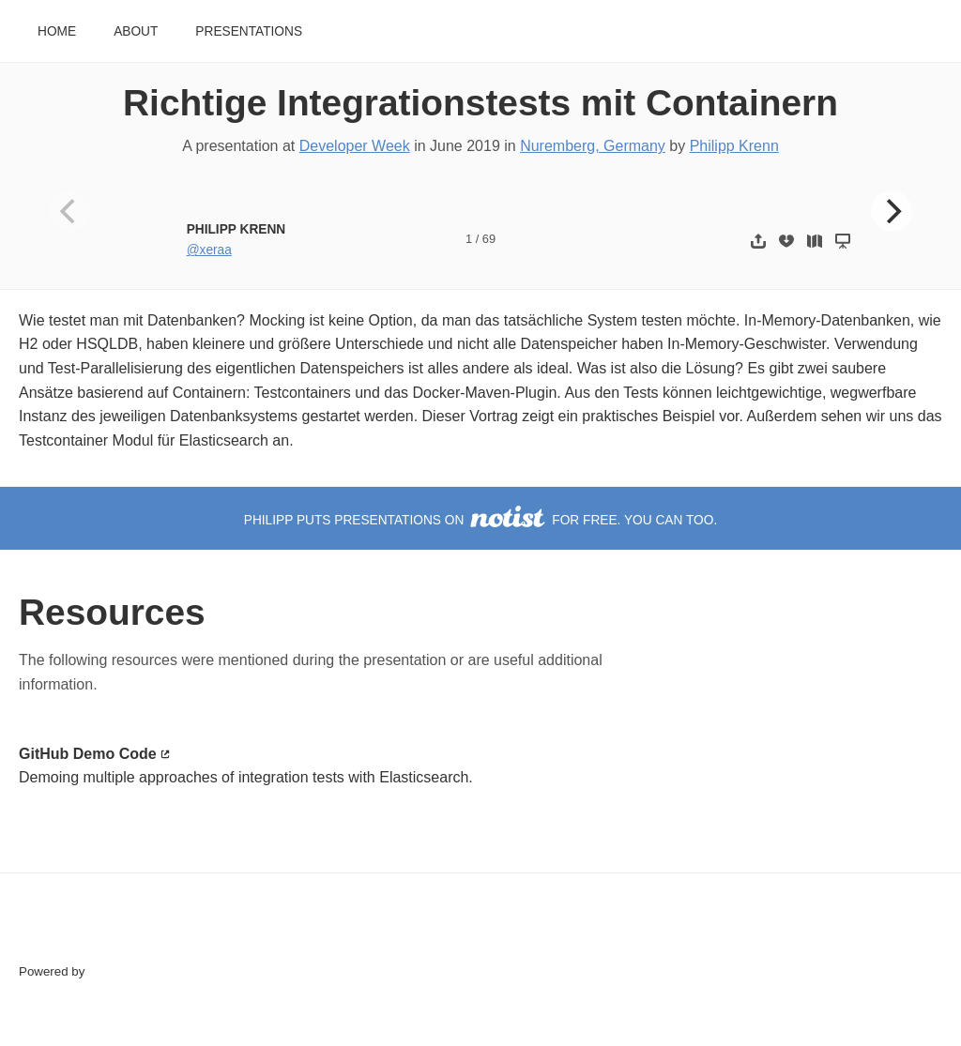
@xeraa (209, 250)
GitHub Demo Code (88, 754)
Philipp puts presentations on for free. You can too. (480, 520)
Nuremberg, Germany (592, 146)
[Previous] (69, 211)
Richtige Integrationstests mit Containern (480, 103)
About (136, 31)
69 (489, 239)
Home (57, 31)
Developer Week (354, 146)
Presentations (248, 31)
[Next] (891, 211)
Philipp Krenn (734, 146)
